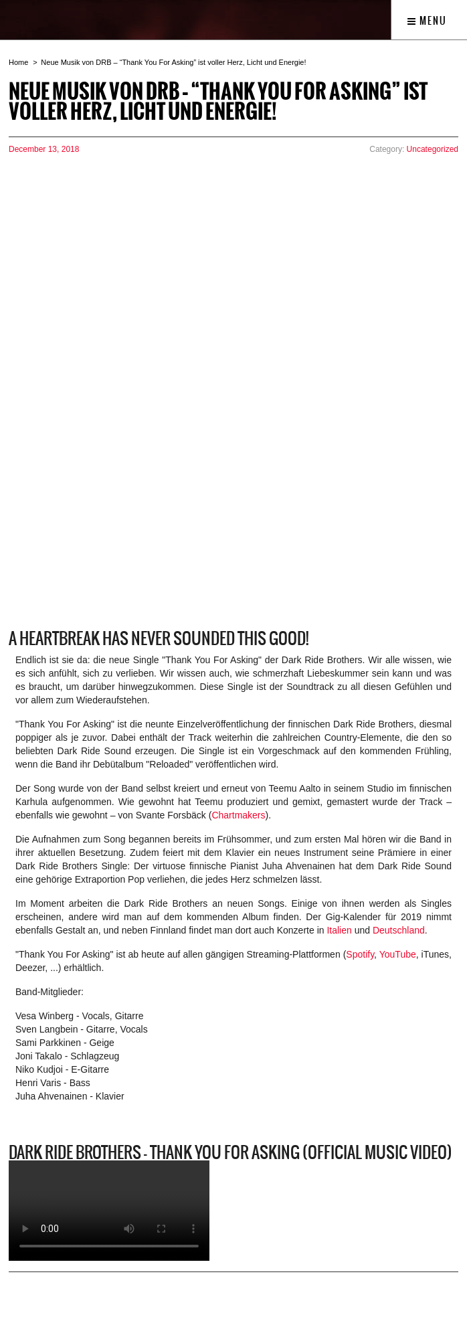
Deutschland (399, 930)
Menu (427, 20)
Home (18, 62)
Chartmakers (238, 815)
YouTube (397, 954)
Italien (338, 930)
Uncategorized (432, 149)
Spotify (360, 954)
